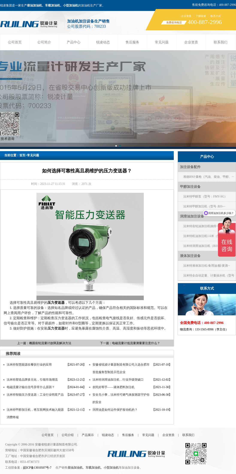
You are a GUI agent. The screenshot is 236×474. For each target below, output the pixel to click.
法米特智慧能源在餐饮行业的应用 (29, 364)
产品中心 (73, 42)
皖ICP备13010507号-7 (37, 467)
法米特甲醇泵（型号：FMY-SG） (205, 196)
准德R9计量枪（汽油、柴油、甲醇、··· (208, 176)
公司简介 (44, 42)
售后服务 (132, 42)
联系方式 (215, 16)
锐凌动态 (103, 42)
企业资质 (186, 16)
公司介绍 (68, 435)
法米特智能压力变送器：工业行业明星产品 (35, 394)
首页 (22, 155)
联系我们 (220, 42)
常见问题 (162, 42)
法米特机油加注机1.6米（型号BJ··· (205, 236)
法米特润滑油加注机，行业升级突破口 (118, 379)
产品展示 (88, 435)
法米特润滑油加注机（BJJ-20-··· (204, 246)
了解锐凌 (201, 16)
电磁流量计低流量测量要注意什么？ (136, 343)
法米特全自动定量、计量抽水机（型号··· (208, 277)
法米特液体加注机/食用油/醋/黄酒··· (206, 265)
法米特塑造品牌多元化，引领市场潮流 (32, 379)
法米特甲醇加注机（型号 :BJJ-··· (204, 206)
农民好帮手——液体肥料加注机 (113, 387)
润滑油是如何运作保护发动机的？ (115, 409)
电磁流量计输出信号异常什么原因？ (31, 387)
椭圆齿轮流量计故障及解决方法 (50, 343)
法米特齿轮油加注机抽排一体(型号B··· (208, 226)
